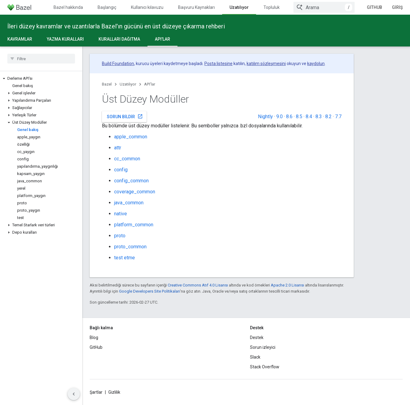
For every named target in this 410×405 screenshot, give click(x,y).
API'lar (149, 84)
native (120, 214)
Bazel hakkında (68, 7)
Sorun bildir (125, 116)
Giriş (397, 7)
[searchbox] (41, 59)
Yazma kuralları (65, 39)
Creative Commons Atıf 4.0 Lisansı (198, 285)
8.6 (289, 116)
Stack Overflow (264, 366)
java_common (129, 203)
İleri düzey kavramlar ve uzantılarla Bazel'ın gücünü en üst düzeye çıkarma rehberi (116, 26)
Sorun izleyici (262, 347)
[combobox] (324, 7)
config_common (131, 181)
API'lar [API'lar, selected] (162, 39)
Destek (256, 337)
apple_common (130, 137)
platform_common (133, 225)
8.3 (318, 116)
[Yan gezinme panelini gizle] (74, 394)
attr (117, 148)
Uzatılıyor (128, 84)
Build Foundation (118, 63)
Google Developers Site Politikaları (149, 291)
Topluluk (271, 7)
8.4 (309, 116)
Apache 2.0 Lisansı (287, 285)
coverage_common (134, 192)
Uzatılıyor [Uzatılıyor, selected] (239, 7)
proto (119, 236)
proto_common (130, 247)
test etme (124, 258)
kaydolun (316, 63)
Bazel (107, 84)
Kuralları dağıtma (119, 39)
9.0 (279, 116)
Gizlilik (114, 392)
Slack (255, 357)
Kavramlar (19, 39)
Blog (94, 337)
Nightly (265, 116)
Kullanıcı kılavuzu (147, 7)
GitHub (374, 7)
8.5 (299, 116)
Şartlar (96, 392)
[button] (41, 78)
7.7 (338, 116)
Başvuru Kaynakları (196, 7)
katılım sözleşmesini (266, 63)
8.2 (328, 116)
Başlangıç (107, 7)
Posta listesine (218, 63)
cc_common (127, 159)
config (121, 170)
